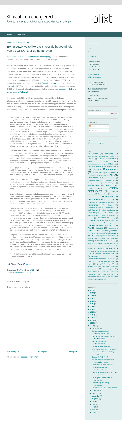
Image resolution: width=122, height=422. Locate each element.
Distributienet (18, 272)
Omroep (112, 218)
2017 (92, 298)
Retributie (102, 238)
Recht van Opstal (97, 233)
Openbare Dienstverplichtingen (107, 223)
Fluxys (106, 185)
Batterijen (112, 156)
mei (93, 407)
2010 (92, 317)
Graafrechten (102, 194)
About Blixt (20, 35)
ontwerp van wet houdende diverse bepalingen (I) (31, 57)
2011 (92, 315)
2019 (92, 293)
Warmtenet (91, 274)
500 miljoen (93, 154)
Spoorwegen (91, 246)
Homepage (42, 352)
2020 (92, 290)
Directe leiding (112, 166)
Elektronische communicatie (97, 175)
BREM (90, 161)
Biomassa (103, 159)
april (94, 409)
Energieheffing (109, 183)
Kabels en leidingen (107, 202)
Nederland (112, 215)
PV (91, 230)
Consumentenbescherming (96, 164)
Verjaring (98, 264)
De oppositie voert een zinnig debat (104, 349)
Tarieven (28, 272)
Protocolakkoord (113, 228)
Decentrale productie (95, 166)
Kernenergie (93, 205)
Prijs (89, 228)
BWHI (106, 161)
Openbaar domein (94, 220)
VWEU (112, 271)
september (96, 396)
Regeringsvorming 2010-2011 (105, 235)
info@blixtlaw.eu (93, 74)
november (96, 390)
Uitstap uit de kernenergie (100, 346)
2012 (92, 312)
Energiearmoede (109, 180)
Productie (99, 228)
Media (111, 212)
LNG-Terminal (93, 210)
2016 (92, 301)
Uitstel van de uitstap (95, 261)
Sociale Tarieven (103, 243)
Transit (113, 253)
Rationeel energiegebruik (107, 230)
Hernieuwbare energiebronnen (103, 198)
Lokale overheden (108, 210)
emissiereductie (109, 178)
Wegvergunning (108, 274)
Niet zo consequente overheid (102, 365)
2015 (92, 304)
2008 (92, 323)
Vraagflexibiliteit (92, 271)
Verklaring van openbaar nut (98, 266)
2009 (92, 320)
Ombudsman (101, 218)
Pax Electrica (109, 225)
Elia (111, 175)
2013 (92, 309)
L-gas (99, 207)
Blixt (112, 159)
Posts (92, 126)
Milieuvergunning (93, 215)
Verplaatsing (114, 266)
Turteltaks (112, 259)
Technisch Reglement (94, 251)
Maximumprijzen (93, 212)
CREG (110, 164)
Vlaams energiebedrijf (109, 269)
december (96, 328)
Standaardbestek (103, 246)
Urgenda (90, 264)
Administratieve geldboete (96, 156)
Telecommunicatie (109, 251)
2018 (92, 295)
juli (93, 401)
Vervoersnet (94, 269)
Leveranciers (109, 207)
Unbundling (110, 261)
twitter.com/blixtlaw (94, 77)
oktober (95, 393)
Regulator (91, 238)
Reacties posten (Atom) (29, 357)
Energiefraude (92, 183)
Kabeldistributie (93, 202)
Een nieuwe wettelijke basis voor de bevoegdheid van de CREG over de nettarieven (39, 48)
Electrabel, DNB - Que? (100, 357)
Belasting (92, 159)
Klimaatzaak (91, 207)
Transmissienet (93, 256)
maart (94, 412)
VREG (104, 271)
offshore (90, 218)
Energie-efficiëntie (93, 180)
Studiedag (99, 248)
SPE (113, 243)
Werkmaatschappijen (94, 276)
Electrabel (109, 172)
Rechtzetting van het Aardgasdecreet (104, 388)
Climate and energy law (96, 143)
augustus (95, 399)
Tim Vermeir (92, 56)
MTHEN (104, 215)
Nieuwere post (13, 352)
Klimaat (109, 205)
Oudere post (72, 352)
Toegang (105, 253)
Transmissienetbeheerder (97, 259)
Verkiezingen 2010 (109, 264)
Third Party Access (94, 253)
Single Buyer (112, 241)
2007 (92, 326)
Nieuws (10, 35)
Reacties (93, 131)
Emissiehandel (93, 178)
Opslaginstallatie (97, 225)
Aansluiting (109, 154)
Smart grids (91, 243)
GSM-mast (114, 194)
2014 (92, 306)
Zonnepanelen (99, 279)
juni (93, 404)
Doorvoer (97, 172)
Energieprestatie (93, 185)
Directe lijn (95, 169)
